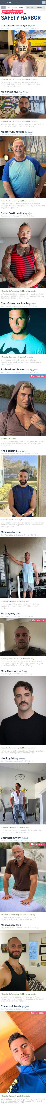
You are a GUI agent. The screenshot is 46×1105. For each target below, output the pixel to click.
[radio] (3, 7)
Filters (40, 7)
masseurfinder (10, 2)
